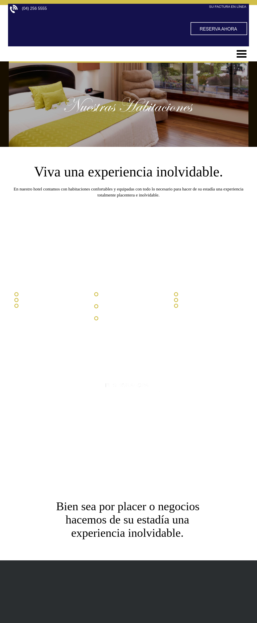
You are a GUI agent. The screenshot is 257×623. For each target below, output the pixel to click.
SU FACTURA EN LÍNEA (227, 7)
